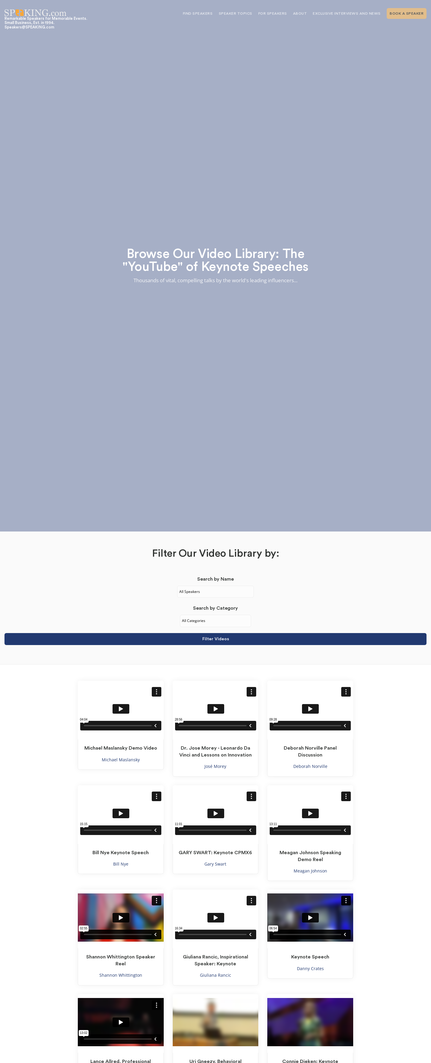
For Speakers (272, 13)
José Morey (215, 766)
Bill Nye (120, 864)
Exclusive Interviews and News (347, 13)
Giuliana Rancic (215, 975)
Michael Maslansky (121, 759)
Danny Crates (310, 968)
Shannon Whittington (120, 975)
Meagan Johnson (310, 871)
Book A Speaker (407, 13)
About (300, 13)
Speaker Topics (235, 13)
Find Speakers (198, 13)
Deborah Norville (310, 766)
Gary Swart (215, 864)
